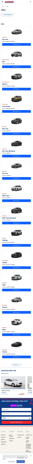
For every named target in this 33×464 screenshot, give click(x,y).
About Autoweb (11, 435)
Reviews (3, 439)
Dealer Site (11, 438)
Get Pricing (16, 44)
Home (3, 6)
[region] (16, 458)
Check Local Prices (16, 422)
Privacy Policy (27, 438)
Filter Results (7, 14)
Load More (16, 365)
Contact (11, 440)
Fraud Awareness (28, 451)
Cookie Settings (11, 461)
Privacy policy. (21, 457)
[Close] (30, 455)
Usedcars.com (20, 435)
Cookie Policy (27, 441)
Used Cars (19, 405)
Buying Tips (3, 441)
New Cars (13, 405)
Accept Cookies (20, 461)
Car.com (19, 437)
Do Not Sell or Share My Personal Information (28, 446)
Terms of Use (29, 435)
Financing (3, 444)
